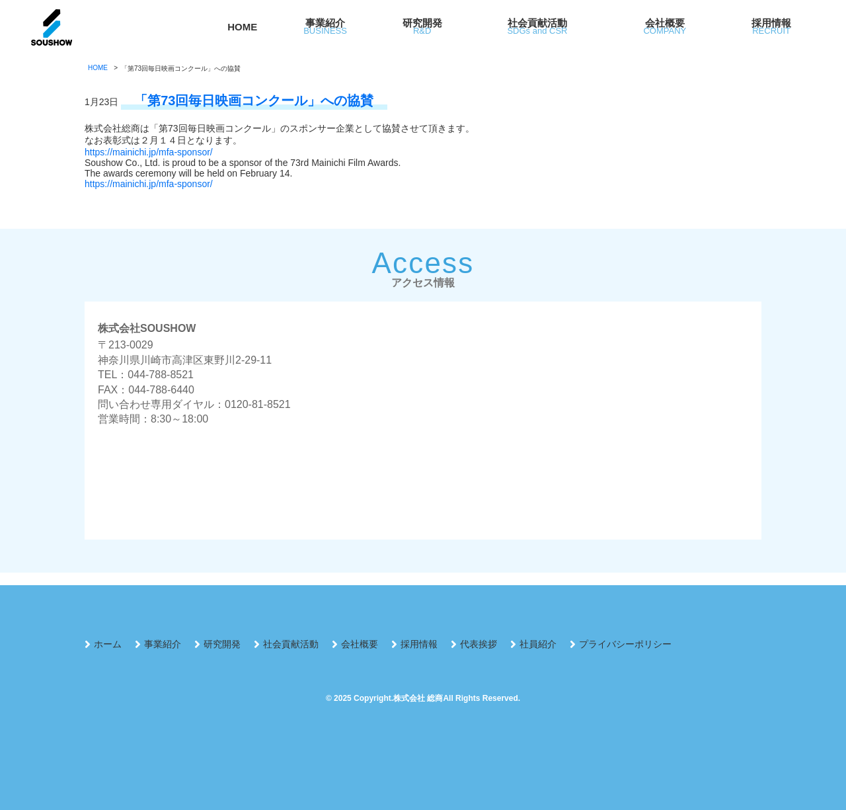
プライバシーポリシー (625, 644)
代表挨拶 (478, 644)
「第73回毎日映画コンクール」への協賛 (253, 100)
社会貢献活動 (291, 644)
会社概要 (359, 644)
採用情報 (419, 644)
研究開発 (222, 644)
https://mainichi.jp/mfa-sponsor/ (149, 152)
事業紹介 (162, 644)
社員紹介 (538, 644)
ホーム (108, 644)
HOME (242, 26)
